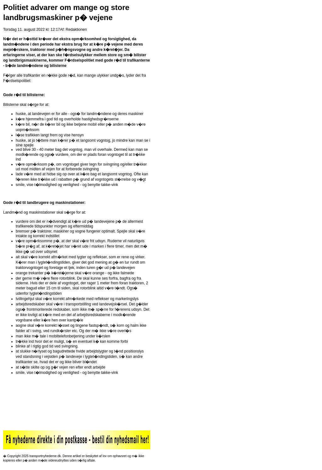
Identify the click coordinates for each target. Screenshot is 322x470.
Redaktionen (76, 29)
